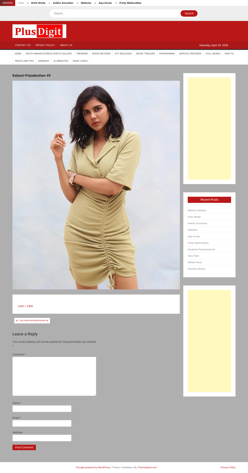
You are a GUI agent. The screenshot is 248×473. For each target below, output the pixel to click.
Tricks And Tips (24, 61)
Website (17, 432)
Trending (82, 53)
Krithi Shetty (38, 3)
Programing (167, 53)
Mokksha (86, 3)
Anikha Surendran (63, 3)
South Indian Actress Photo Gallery (49, 53)
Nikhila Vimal (195, 262)
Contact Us (22, 45)
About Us (66, 45)
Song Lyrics (80, 61)
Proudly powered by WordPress (93, 467)
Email (16, 417)
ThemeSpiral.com (147, 467)
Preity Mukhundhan (130, 3)
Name (17, 402)
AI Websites (61, 61)
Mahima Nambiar (197, 210)
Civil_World (212, 53)
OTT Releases (123, 53)
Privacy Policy (45, 45)
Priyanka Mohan (196, 268)
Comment (19, 354)
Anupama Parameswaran (201, 249)
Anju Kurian (105, 3)
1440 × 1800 (25, 306)
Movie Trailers (145, 53)
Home (18, 53)
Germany (43, 61)
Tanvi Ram (193, 255)
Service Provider (190, 53)
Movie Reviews (101, 53)
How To (229, 53)
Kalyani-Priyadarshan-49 (34, 320)
